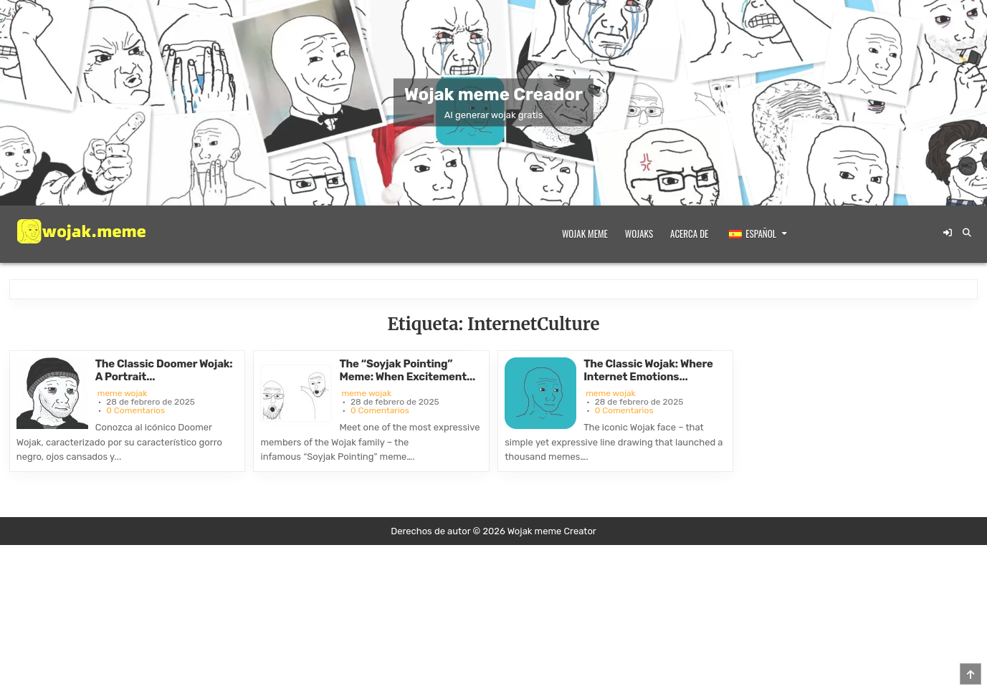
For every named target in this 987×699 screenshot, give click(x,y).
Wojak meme (585, 233)
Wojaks (639, 233)
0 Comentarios (135, 410)
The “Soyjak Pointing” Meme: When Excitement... (407, 370)
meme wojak (122, 393)
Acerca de (689, 233)
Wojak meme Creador (493, 95)
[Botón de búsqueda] (967, 232)
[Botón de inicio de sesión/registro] (947, 232)
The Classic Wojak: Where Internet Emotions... (647, 370)
